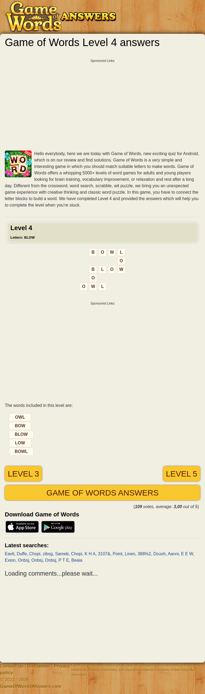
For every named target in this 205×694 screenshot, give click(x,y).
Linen (130, 554)
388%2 (144, 554)
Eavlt (9, 554)
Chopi (34, 554)
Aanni (173, 554)
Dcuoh (159, 554)
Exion (10, 560)
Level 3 (23, 473)
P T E (64, 560)
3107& (104, 554)
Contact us (12, 666)
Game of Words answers (102, 492)
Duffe (22, 554)
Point (117, 554)
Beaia (76, 560)
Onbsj (23, 560)
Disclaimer (38, 666)
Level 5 (181, 473)
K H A (90, 554)
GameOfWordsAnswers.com (30, 686)
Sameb (62, 554)
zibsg (48, 554)
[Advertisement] (102, 102)
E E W (187, 554)
